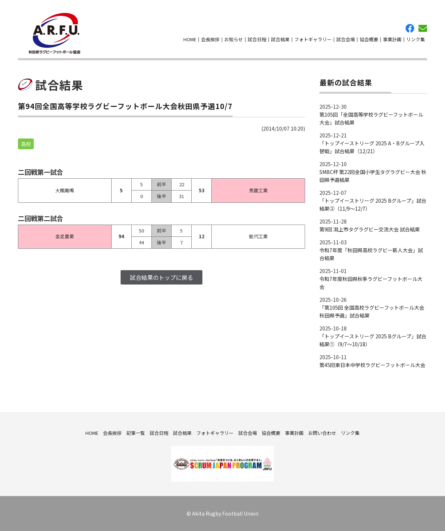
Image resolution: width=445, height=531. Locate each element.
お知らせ (233, 39)
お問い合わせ (422, 28)
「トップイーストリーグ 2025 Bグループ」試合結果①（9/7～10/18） (372, 340)
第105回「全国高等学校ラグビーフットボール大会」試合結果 (371, 118)
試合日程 (257, 39)
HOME (189, 39)
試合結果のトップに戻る (161, 277)
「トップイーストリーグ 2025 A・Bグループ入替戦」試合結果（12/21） (372, 147)
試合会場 (345, 39)
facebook (410, 28)
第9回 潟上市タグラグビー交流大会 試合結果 (369, 229)
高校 (26, 143)
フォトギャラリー (313, 39)
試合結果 (280, 39)
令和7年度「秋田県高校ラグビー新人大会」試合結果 (371, 254)
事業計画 (392, 39)
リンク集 (415, 39)
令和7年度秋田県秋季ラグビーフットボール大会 (370, 282)
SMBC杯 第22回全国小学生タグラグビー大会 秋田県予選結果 (372, 175)
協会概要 (369, 39)
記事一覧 (135, 432)
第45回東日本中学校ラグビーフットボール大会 (372, 364)
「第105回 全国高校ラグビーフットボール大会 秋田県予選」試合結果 (371, 311)
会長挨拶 (210, 39)
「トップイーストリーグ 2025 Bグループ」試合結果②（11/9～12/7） (372, 204)
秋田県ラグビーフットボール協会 (54, 33)
